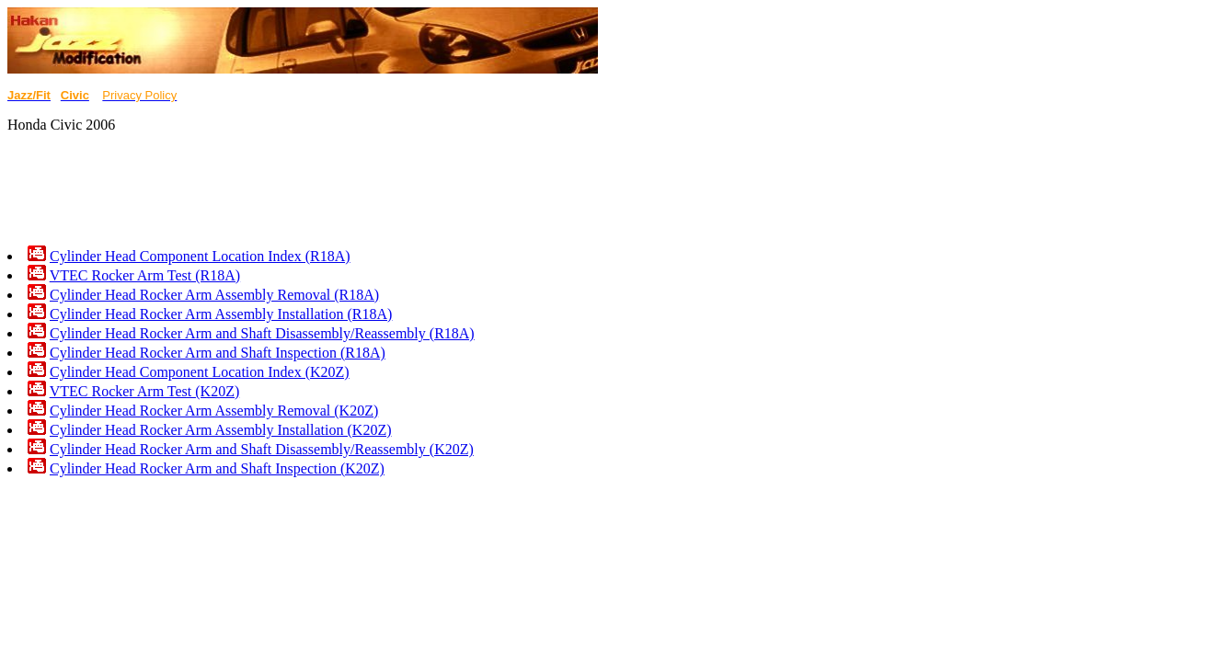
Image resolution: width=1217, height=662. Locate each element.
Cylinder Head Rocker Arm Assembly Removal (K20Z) (214, 410)
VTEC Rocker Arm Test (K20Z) (145, 391)
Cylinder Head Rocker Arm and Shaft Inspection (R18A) (217, 352)
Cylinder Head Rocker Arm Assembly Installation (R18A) (221, 314)
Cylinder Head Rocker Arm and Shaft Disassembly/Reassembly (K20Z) (262, 449)
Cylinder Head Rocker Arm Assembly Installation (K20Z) (220, 430)
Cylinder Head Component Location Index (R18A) (200, 256)
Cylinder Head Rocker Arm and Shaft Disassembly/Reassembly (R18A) (262, 333)
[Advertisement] (342, 189)
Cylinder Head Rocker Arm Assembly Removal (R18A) (214, 294)
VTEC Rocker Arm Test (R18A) (145, 275)
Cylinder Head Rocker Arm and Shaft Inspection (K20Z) (217, 468)
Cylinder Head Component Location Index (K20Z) (200, 372)
